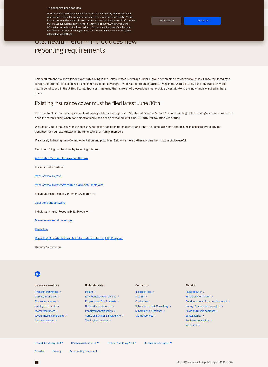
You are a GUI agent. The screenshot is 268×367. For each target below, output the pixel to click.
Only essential (166, 20)
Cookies (39, 351)
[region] (134, 20)
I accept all (202, 20)
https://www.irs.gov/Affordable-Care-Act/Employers (69, 185)
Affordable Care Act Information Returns (61, 158)
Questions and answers (50, 203)
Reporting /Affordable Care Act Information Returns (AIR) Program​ (79, 238)
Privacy (56, 351)
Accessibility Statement (83, 351)
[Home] (37, 274)
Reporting (41, 229)
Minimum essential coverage (53, 220)
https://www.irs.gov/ (48, 176)
